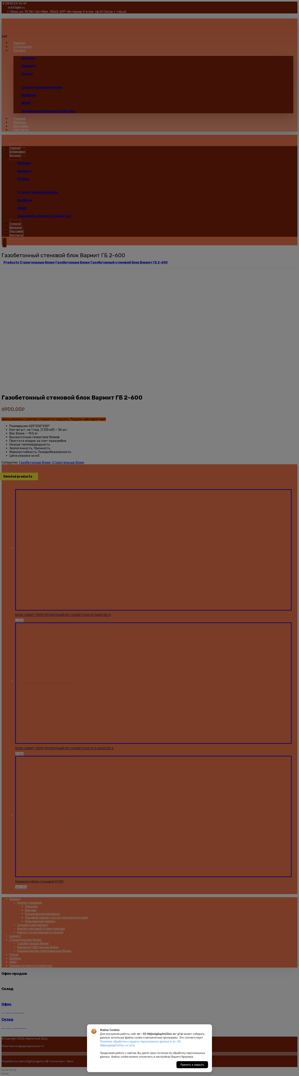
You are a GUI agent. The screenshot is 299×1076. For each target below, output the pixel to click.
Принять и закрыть (192, 1064)
